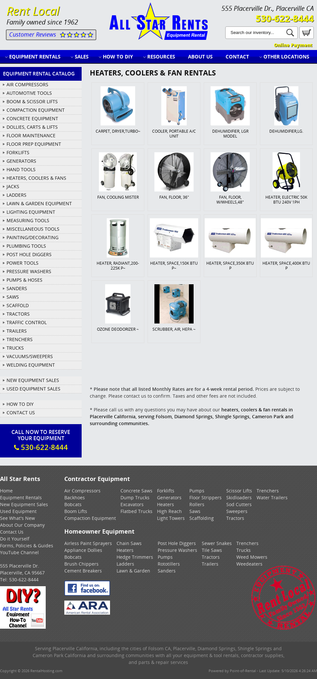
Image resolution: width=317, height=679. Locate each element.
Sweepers (236, 511)
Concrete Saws (136, 491)
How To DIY (20, 404)
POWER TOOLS (23, 263)
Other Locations (286, 56)
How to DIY (118, 56)
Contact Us (21, 412)
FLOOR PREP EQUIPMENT (34, 144)
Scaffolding (201, 518)
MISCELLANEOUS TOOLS (33, 229)
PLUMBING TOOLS (26, 246)
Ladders (125, 564)
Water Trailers (272, 497)
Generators (169, 497)
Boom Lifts (75, 511)
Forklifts (165, 491)
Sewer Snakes (217, 543)
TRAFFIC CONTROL (27, 322)
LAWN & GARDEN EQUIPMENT (39, 203)
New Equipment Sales (33, 380)
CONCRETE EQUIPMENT (32, 118)
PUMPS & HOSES (24, 280)
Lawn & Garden (133, 571)
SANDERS (17, 288)
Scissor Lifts (239, 491)
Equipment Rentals (34, 56)
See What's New (17, 518)
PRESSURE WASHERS (29, 271)
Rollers (196, 504)
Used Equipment (18, 511)
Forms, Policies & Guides (26, 545)
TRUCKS (15, 348)
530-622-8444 (285, 18)
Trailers (210, 564)
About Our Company (22, 525)
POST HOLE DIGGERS (29, 254)
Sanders (167, 571)
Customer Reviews (32, 34)
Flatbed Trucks (136, 511)
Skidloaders (239, 497)
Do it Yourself (14, 539)
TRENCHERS (20, 339)
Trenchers (268, 491)
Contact (237, 56)
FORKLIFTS (18, 152)
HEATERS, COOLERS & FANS (36, 178)
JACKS (13, 186)
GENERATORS (21, 161)
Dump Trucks (135, 497)
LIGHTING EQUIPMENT (31, 212)
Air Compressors (82, 491)
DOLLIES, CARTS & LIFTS (32, 127)
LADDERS (16, 195)
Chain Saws (129, 543)
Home (6, 491)
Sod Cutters (239, 504)
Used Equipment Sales (33, 389)
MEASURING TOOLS (28, 220)
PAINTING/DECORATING (32, 237)
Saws (194, 511)
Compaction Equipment (90, 518)
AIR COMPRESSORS (27, 84)
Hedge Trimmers (135, 557)
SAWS (13, 297)
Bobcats (73, 504)
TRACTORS (18, 314)
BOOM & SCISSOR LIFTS (32, 101)
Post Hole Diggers (177, 543)
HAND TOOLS (21, 169)
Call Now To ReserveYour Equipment (41, 440)
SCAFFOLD (18, 305)
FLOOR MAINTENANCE (31, 135)
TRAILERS (17, 331)
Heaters (165, 504)
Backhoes (74, 497)
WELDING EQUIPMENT (31, 365)
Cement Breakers (83, 571)
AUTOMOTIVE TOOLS (29, 93)
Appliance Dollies (83, 550)
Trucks (243, 550)
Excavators (132, 504)
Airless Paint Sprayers (88, 543)
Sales (81, 56)
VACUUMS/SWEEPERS (30, 356)
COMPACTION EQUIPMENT (36, 110)
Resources (161, 56)
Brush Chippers (81, 564)
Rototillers (169, 564)
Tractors (235, 518)
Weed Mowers (251, 557)
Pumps (196, 491)
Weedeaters (249, 564)
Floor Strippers (205, 497)
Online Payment (293, 45)
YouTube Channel (19, 552)
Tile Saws (212, 550)
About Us (200, 56)
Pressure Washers (177, 550)
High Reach (169, 511)
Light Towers (171, 518)
